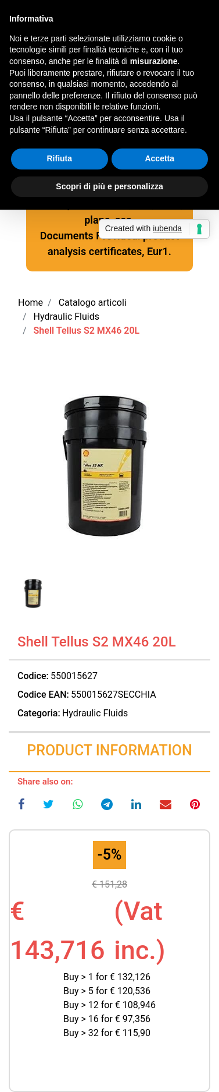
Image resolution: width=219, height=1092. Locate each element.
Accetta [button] (159, 158)
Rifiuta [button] (59, 158)
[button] (109, 469)
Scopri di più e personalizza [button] (109, 186)
